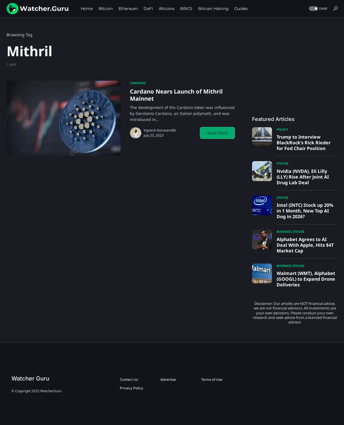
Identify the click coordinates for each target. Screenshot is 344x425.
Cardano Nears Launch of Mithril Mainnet (176, 95)
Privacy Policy (131, 388)
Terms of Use (211, 379)
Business (284, 231)
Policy (282, 129)
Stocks (282, 163)
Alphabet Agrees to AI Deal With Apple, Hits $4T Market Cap (305, 245)
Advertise (168, 379)
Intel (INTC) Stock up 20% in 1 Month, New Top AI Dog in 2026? (305, 210)
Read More (217, 132)
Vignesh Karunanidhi (160, 130)
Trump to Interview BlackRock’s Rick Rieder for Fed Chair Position (304, 142)
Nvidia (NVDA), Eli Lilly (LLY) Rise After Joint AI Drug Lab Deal (303, 176)
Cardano (138, 83)
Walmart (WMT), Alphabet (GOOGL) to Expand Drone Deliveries (306, 279)
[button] (317, 8)
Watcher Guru (30, 378)
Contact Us (129, 379)
